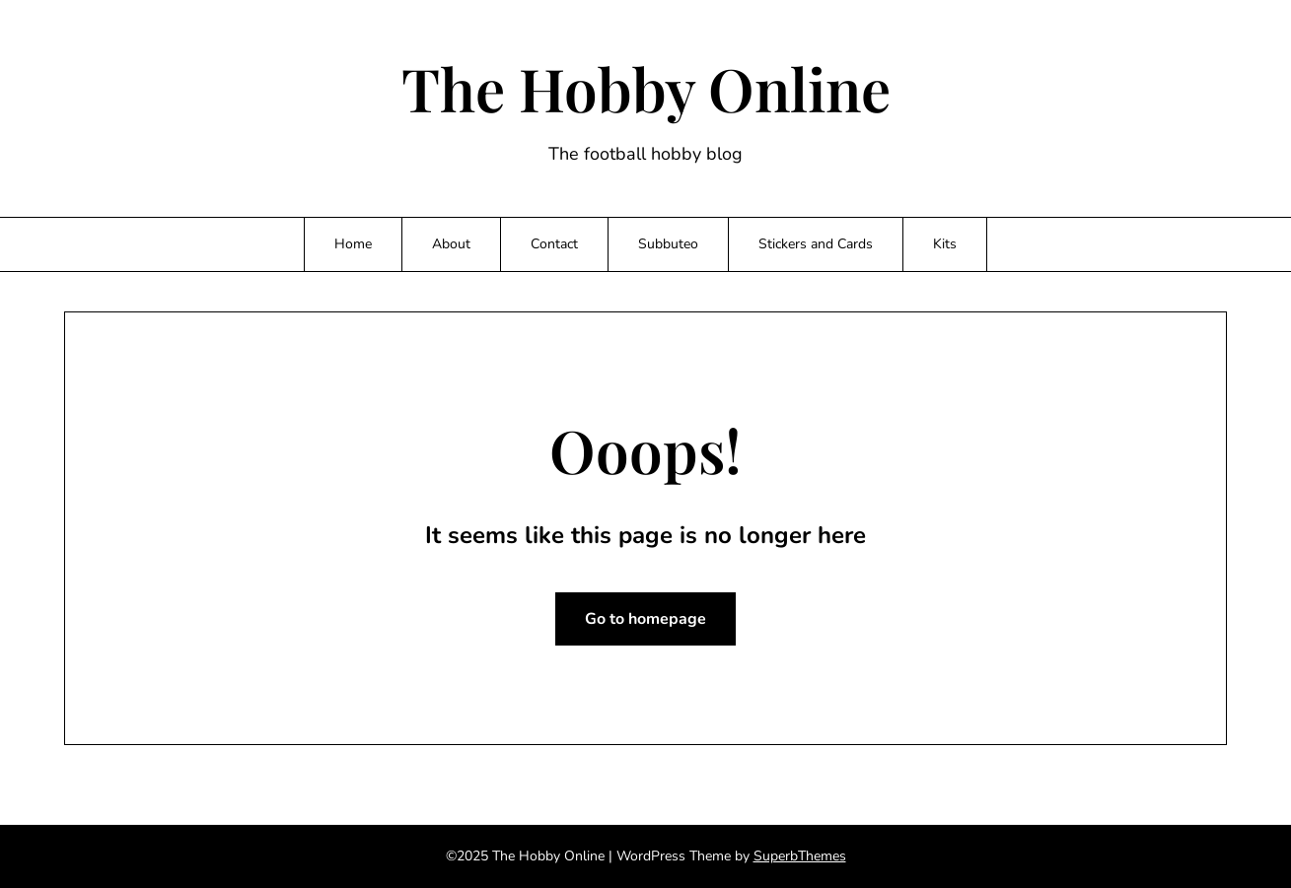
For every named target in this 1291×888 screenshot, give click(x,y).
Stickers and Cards (815, 244)
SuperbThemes (799, 856)
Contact (554, 244)
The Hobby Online (646, 87)
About (451, 244)
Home (353, 244)
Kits (945, 244)
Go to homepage (645, 619)
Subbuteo (668, 244)
